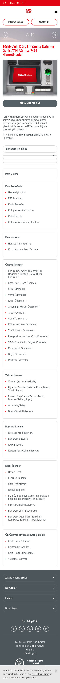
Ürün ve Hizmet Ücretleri (14, 3)
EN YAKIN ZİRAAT (30, 103)
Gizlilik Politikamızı (40, 674)
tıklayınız (8, 138)
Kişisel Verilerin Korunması (24, 642)
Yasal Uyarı (30, 653)
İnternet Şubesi (17, 23)
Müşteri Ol (47, 23)
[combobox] (30, 154)
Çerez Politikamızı (11, 678)
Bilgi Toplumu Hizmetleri (23, 646)
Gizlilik (30, 649)
